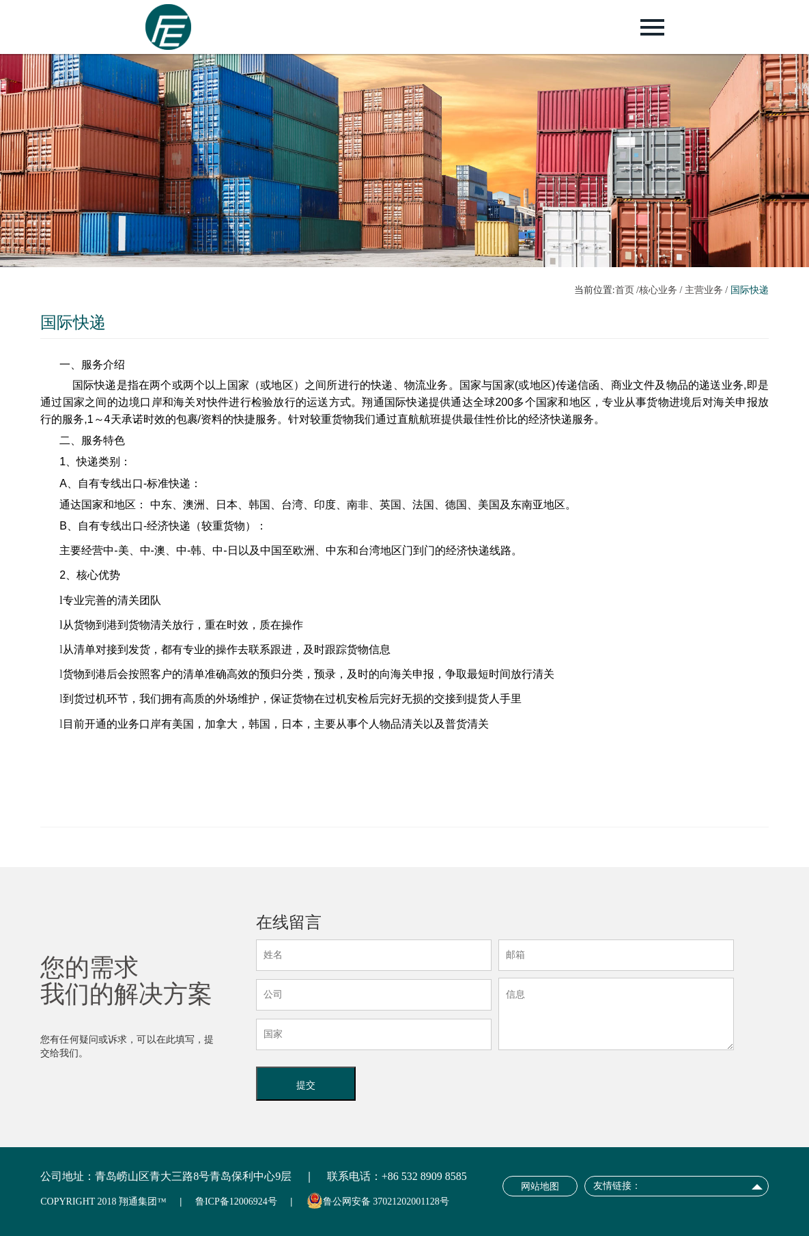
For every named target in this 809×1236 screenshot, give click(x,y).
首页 (624, 290)
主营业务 (704, 290)
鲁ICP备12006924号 (236, 1201)
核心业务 (658, 290)
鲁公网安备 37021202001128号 (386, 1201)
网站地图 (540, 1186)
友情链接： (617, 1186)
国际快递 (749, 290)
